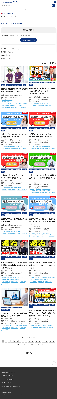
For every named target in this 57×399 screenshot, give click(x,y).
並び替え (3, 52)
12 (36, 341)
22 (28, 344)
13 (39, 341)
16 (50, 341)
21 (25, 344)
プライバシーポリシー (7, 382)
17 (53, 341)
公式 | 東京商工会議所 (7, 379)
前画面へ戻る (28, 353)
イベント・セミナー (9, 9)
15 (46, 341)
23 (32, 344)
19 (18, 344)
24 (35, 344)
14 (43, 341)
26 (42, 344)
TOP (2, 9)
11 (32, 341)
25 (39, 344)
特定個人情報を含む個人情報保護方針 (11, 386)
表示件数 (3, 58)
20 (21, 344)
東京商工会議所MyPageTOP (8, 372)
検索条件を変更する (29, 40)
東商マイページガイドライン (8, 375)
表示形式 (3, 48)
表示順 (3, 55)
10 (29, 341)
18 (14, 344)
